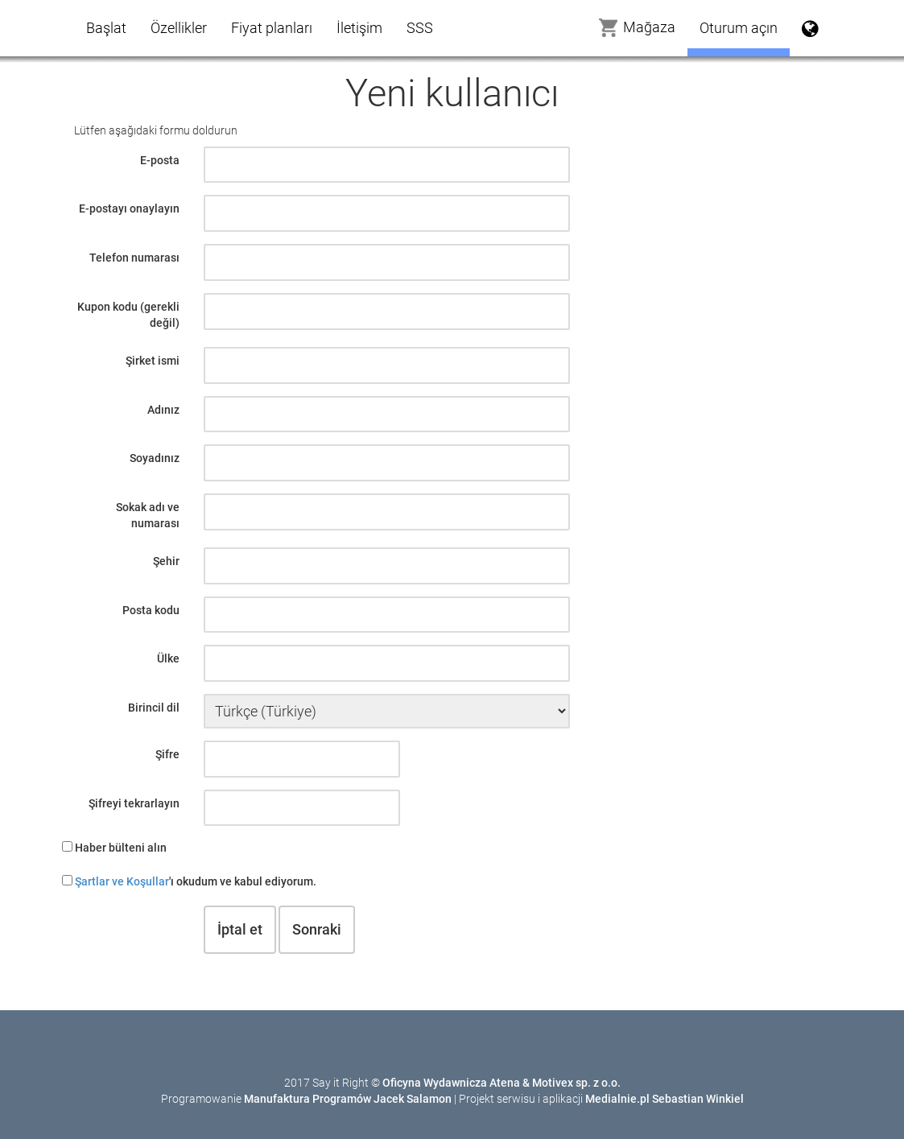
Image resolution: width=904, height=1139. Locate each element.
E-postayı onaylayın (129, 208)
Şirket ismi (153, 360)
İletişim (359, 27)
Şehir (166, 561)
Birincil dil (154, 707)
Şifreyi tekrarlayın (134, 803)
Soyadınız (155, 458)
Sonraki (316, 929)
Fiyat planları (271, 27)
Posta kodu (151, 610)
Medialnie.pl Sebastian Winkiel (664, 1098)
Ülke (168, 658)
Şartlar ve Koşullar (122, 881)
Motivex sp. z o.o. (576, 1082)
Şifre (167, 754)
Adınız (163, 409)
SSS (420, 27)
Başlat (106, 27)
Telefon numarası (134, 257)
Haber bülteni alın (121, 847)
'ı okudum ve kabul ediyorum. (195, 881)
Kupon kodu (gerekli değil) (128, 314)
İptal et (239, 929)
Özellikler (179, 27)
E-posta (160, 160)
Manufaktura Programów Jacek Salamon (348, 1098)
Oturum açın (739, 27)
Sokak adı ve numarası (148, 515)
